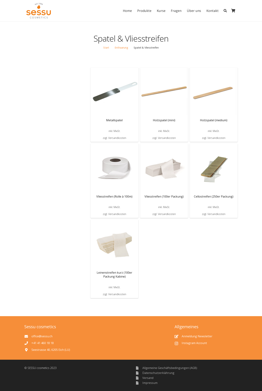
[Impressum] (138, 383)
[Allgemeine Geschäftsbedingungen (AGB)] (138, 368)
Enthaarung (121, 47)
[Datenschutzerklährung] (138, 373)
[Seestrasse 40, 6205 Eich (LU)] (27, 350)
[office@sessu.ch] (27, 336)
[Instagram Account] (178, 343)
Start (106, 47)
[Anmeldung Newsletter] (178, 336)
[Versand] (138, 378)
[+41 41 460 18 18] (27, 343)
